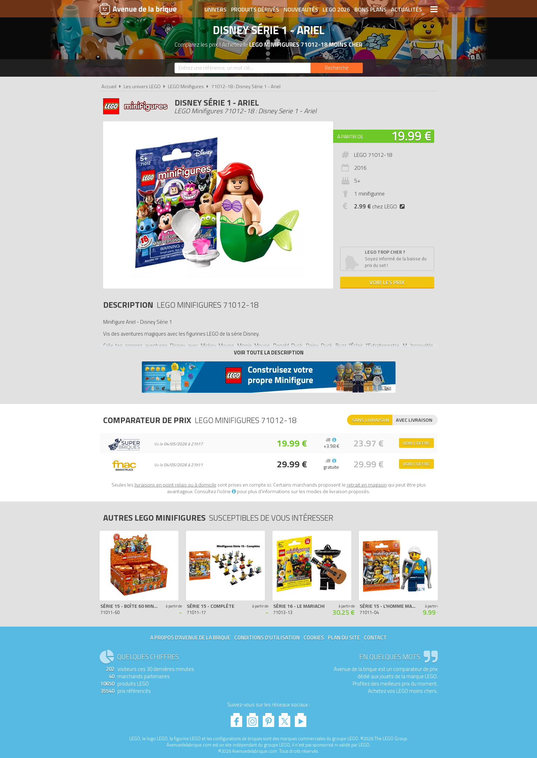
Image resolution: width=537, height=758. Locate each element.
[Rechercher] (336, 68)
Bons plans (370, 9)
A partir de (350, 136)
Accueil (108, 86)
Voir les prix (387, 282)
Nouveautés (301, 9)
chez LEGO (380, 206)
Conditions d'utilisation (267, 638)
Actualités (406, 9)
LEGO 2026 (336, 9)
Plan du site (344, 638)
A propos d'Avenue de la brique (190, 638)
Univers (216, 9)
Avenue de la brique (138, 8)
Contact (375, 638)
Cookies (314, 638)
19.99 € (411, 135)
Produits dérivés (255, 9)
